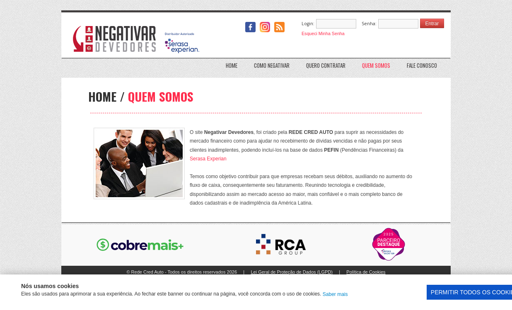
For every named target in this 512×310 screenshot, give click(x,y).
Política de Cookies (365, 271)
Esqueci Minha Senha (323, 33)
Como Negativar (272, 64)
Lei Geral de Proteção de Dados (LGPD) (292, 271)
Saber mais (335, 294)
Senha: (369, 23)
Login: (308, 23)
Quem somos (376, 64)
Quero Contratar (325, 64)
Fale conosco (422, 64)
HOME (102, 96)
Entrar (432, 23)
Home (231, 64)
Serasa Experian (208, 159)
